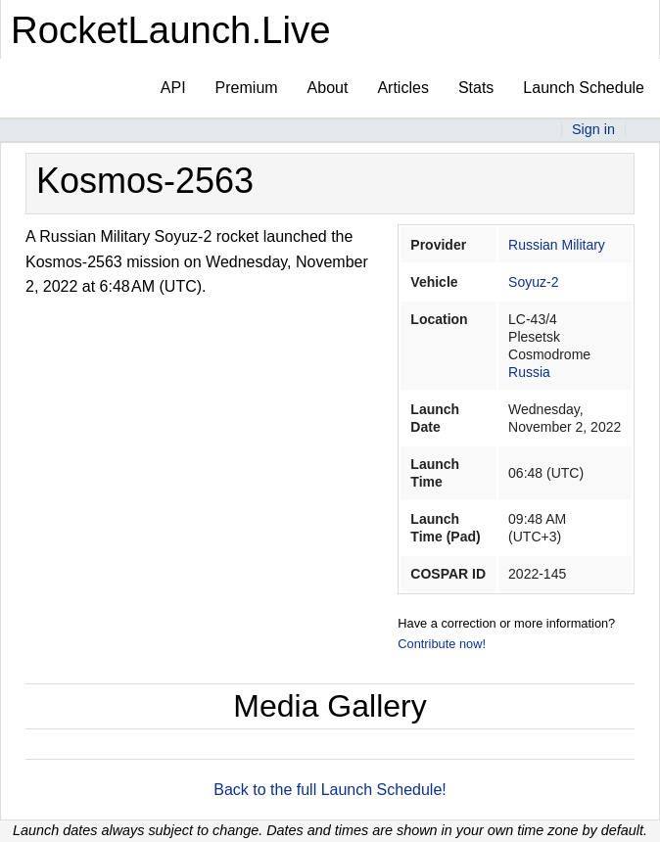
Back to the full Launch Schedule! (330, 789)
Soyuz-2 (533, 282)
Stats (476, 87)
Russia (529, 372)
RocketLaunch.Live (171, 30)
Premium (246, 87)
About (328, 87)
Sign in (593, 129)
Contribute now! (442, 643)
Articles (402, 87)
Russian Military (556, 245)
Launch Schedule (583, 87)
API (173, 87)
